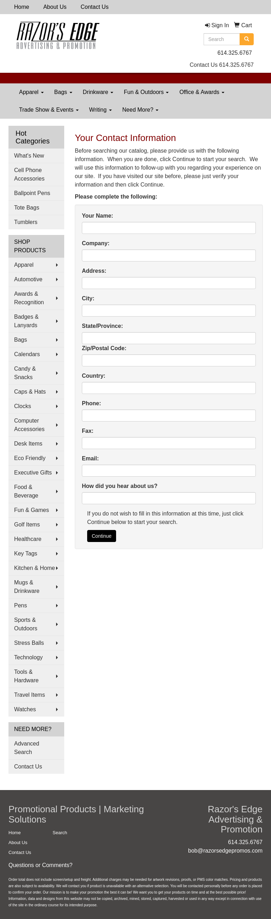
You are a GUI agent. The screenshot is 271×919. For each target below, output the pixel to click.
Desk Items (28, 444)
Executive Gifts (33, 473)
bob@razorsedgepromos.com (225, 851)
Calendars (27, 354)
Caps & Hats (30, 392)
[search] (247, 39)
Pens (20, 605)
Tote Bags (26, 208)
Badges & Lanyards (26, 321)
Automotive (28, 279)
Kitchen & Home (34, 568)
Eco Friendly (30, 458)
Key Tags (25, 553)
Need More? (140, 110)
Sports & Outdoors (25, 624)
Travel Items (29, 695)
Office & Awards (201, 92)
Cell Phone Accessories (29, 174)
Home (21, 7)
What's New (29, 156)
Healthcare (27, 539)
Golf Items (27, 525)
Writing (100, 110)
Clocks (22, 406)
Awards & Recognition (29, 298)
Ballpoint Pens (32, 193)
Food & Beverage (26, 491)
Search (60, 832)
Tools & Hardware (26, 676)
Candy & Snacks (25, 373)
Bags (63, 92)
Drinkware (98, 92)
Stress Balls (29, 643)
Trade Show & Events (49, 110)
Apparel (31, 92)
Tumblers (25, 222)
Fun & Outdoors (146, 92)
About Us (55, 7)
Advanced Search (26, 748)
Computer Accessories (29, 425)
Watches (25, 709)
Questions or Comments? (40, 865)
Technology (28, 657)
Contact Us (95, 7)
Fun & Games (31, 510)
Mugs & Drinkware (27, 586)
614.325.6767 (234, 53)
